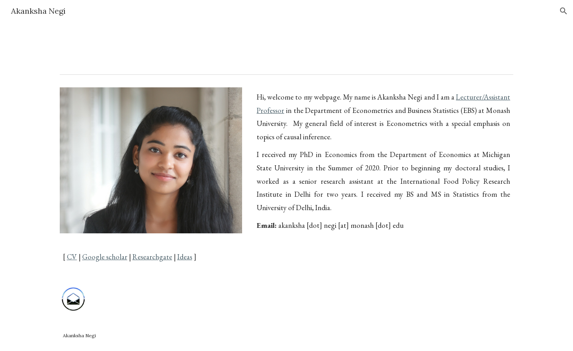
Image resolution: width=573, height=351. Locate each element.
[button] (563, 11)
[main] (151, 250)
